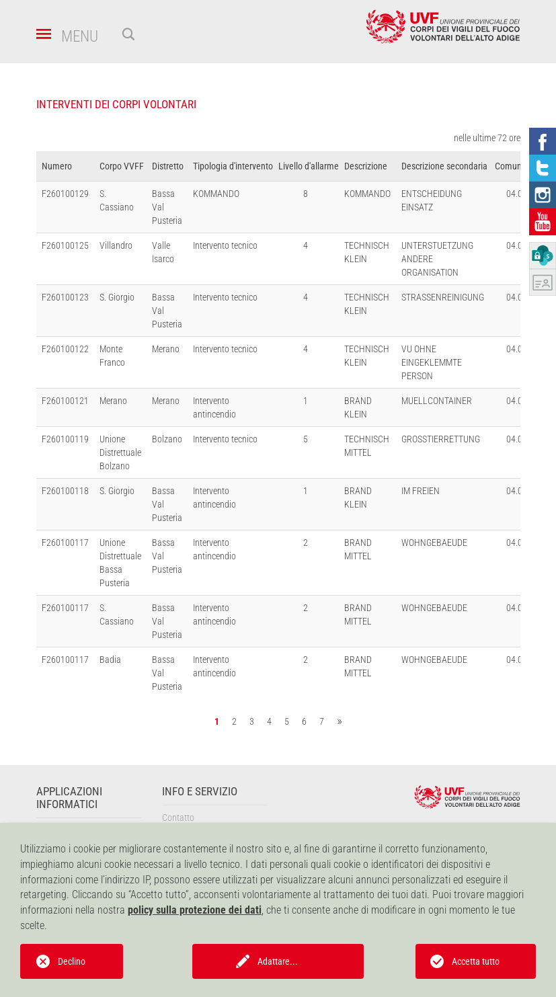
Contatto (178, 817)
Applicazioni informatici (69, 798)
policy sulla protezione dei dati (195, 910)
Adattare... (277, 961)
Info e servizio (199, 791)
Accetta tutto (476, 961)
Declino (71, 961)
